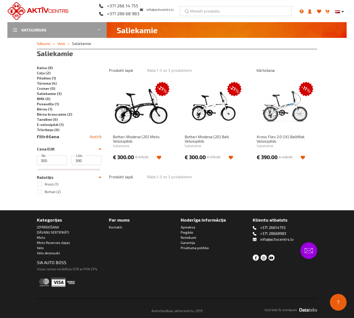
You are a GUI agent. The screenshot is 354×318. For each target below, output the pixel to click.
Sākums (43, 43)
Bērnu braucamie (54, 114)
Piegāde (187, 232)
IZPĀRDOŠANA (48, 227)
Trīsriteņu (48, 130)
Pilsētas (46, 78)
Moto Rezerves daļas (53, 243)
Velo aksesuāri (48, 253)
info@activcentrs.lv (160, 10)
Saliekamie (81, 43)
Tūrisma (47, 83)
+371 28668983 (273, 233)
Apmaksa (188, 227)
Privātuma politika (195, 248)
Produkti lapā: (121, 70)
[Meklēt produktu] (236, 11)
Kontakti (115, 227)
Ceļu (44, 73)
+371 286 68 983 (123, 13)
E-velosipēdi (50, 124)
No (44, 155)
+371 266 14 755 (122, 5)
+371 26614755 (273, 227)
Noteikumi (188, 237)
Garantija (188, 243)
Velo (61, 43)
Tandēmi (47, 119)
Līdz (79, 155)
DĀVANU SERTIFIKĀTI (53, 232)
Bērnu (44, 109)
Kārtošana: (265, 70)
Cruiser (46, 88)
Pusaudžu (48, 104)
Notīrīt (96, 136)
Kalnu (45, 68)
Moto (41, 237)
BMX (43, 99)
